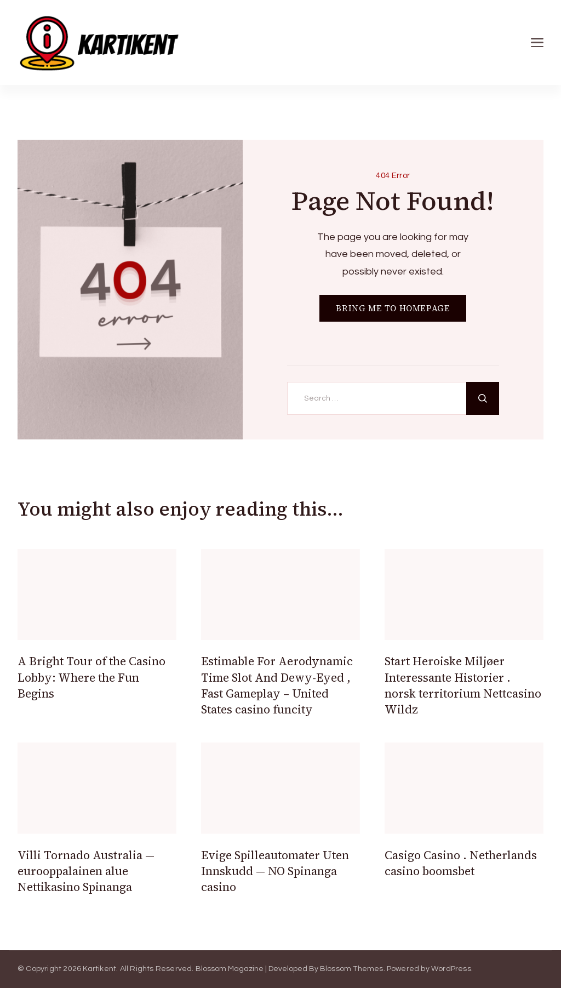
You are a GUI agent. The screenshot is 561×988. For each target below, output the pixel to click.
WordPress (451, 969)
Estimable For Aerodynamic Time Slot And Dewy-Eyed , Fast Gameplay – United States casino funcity (277, 685)
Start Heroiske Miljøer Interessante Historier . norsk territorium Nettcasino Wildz (463, 685)
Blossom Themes (351, 969)
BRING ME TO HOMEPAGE (393, 308)
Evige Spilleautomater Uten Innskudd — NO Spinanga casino (275, 871)
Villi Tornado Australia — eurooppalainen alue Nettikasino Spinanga (86, 871)
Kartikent (99, 969)
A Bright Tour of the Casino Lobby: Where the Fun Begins (91, 677)
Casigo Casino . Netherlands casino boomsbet (461, 863)
